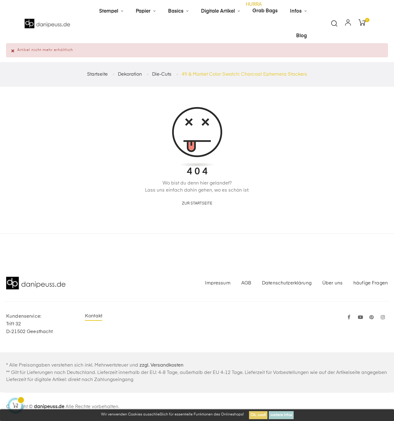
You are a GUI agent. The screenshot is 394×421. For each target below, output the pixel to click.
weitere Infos (281, 415)
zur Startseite (197, 203)
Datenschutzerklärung (287, 283)
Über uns (332, 283)
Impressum (217, 283)
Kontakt (93, 316)
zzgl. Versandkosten (161, 365)
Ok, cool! (258, 415)
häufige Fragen (370, 283)
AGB (246, 283)
